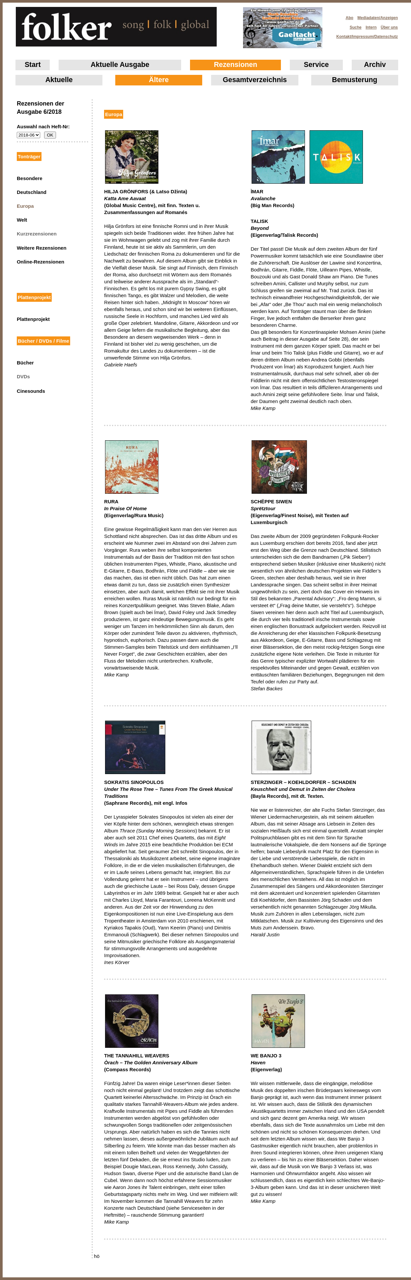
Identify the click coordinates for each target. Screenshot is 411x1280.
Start (33, 65)
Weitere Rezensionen (42, 248)
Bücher (25, 362)
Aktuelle (59, 80)
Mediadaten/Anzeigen (377, 18)
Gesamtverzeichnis (255, 80)
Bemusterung (354, 80)
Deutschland (31, 192)
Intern (371, 27)
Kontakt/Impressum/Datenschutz (365, 34)
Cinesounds (31, 391)
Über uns (389, 27)
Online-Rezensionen (40, 262)
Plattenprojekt (33, 319)
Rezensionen (235, 65)
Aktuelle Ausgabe (120, 65)
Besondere (29, 178)
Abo (349, 18)
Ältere (159, 80)
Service (316, 65)
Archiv (375, 65)
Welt (22, 220)
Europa (25, 206)
